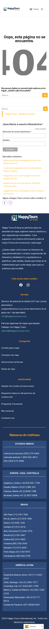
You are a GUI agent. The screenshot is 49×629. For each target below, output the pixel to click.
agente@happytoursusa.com (15, 331)
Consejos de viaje (10, 355)
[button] (34, 9)
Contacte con (8, 418)
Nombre (6, 140)
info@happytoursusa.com (14, 316)
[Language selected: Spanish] (34, 626)
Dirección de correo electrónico (17, 132)
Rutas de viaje (8, 369)
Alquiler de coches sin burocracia (17, 386)
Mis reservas (7, 411)
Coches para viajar (10, 348)
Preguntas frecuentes (12, 404)
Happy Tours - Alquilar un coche (20, 113)
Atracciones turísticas (12, 362)
